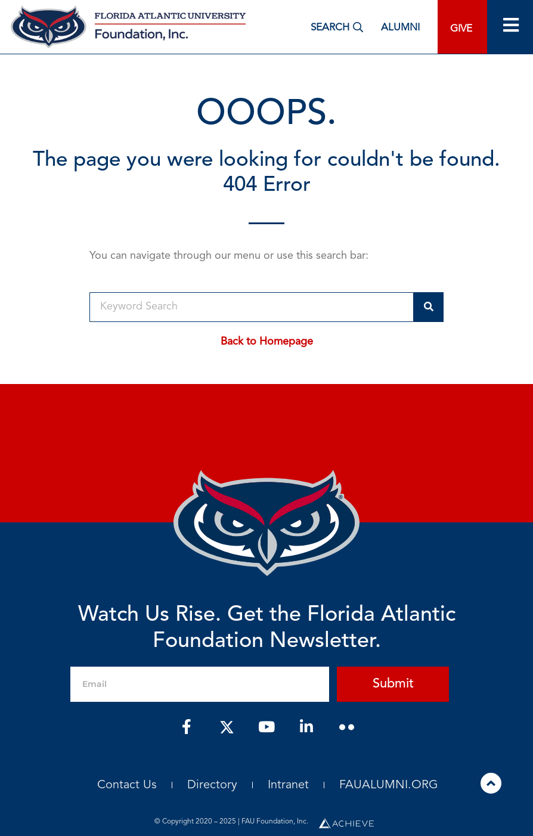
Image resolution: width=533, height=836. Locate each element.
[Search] (429, 307)
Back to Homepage (267, 341)
